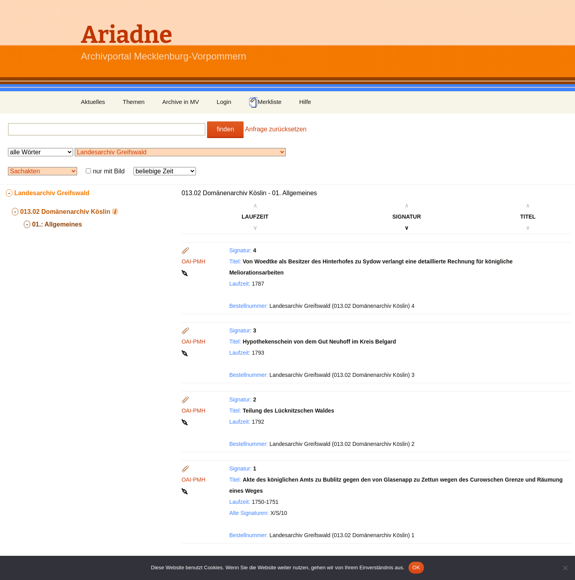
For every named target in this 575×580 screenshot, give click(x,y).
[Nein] (565, 568)
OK (416, 567)
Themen (134, 101)
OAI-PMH (193, 261)
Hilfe (305, 101)
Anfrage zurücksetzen (276, 129)
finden (225, 129)
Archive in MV (180, 101)
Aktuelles (93, 101)
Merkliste (265, 102)
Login (224, 101)
